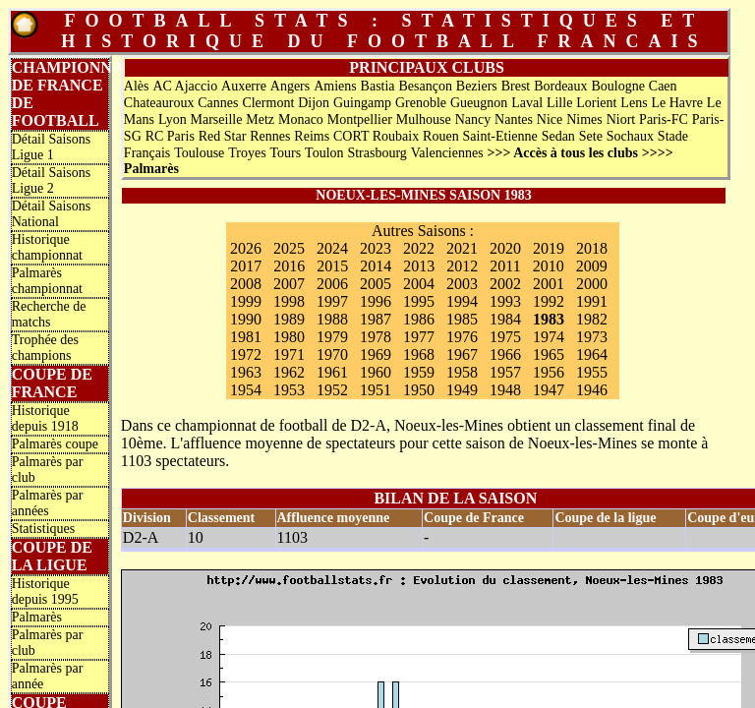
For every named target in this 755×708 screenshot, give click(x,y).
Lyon (172, 119)
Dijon (313, 102)
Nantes (513, 119)
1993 (505, 301)
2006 (332, 283)
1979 (332, 336)
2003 (462, 283)
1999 (245, 301)
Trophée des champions (45, 347)
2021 (462, 248)
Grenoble (420, 102)
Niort (621, 119)
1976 (462, 336)
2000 (592, 283)
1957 (505, 372)
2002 (505, 283)
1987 (375, 319)
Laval (527, 102)
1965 (548, 354)
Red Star (223, 136)
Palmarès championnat (47, 281)
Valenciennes (447, 153)
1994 (462, 301)
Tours (286, 153)
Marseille (217, 119)
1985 (462, 319)
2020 (505, 248)
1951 (375, 390)
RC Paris (170, 136)
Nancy (473, 119)
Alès (136, 86)
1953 (289, 390)
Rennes (270, 136)
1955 (592, 372)
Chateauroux (159, 102)
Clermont (268, 102)
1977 (419, 336)
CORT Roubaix (376, 136)
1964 (592, 354)
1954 (245, 390)
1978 (375, 336)
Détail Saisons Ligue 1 (51, 147)
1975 (505, 336)
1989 (289, 319)
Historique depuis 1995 (45, 591)
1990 (245, 319)
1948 (505, 390)
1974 (548, 336)
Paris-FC (663, 119)
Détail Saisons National (51, 214)
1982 (592, 319)
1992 (548, 301)
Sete (591, 136)
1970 (332, 354)
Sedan (558, 136)
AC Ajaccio (184, 86)
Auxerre (243, 86)
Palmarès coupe (55, 444)
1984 (505, 319)
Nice (549, 119)
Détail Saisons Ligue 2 (51, 180)
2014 (375, 266)
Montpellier (359, 119)
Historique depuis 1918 (45, 418)
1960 (375, 372)
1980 (289, 336)
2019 (548, 248)
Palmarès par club (48, 469)
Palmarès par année (48, 676)
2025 (289, 248)
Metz (260, 119)
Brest (516, 86)
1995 (419, 301)
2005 (375, 283)
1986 (419, 319)
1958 (462, 372)
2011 (505, 266)
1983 (548, 319)
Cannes (218, 102)
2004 (419, 283)
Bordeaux (560, 86)
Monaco (300, 119)
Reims (311, 136)
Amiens (335, 86)
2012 (462, 266)
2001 (548, 283)
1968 (419, 354)
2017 (245, 266)
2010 (548, 266)
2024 (332, 248)
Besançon (424, 86)
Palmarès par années (48, 503)
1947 (548, 390)
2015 (332, 266)
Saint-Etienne (500, 136)
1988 (332, 319)
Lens (633, 102)
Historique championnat (47, 247)
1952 (332, 390)
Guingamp (362, 102)
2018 (592, 248)
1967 (462, 354)
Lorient (596, 102)
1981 (245, 336)
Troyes (246, 153)
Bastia (378, 86)
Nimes (584, 119)
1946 (592, 390)
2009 (592, 266)
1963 (245, 372)
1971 (289, 354)
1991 (592, 301)
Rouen (441, 136)
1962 (289, 372)
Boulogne (617, 86)
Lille (559, 102)
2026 (245, 248)
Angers (290, 86)
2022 (419, 248)
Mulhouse (423, 119)
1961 (332, 372)
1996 (375, 301)
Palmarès (37, 617)
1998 (289, 301)
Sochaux (630, 136)
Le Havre (676, 102)
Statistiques (44, 528)
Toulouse (199, 153)
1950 (419, 390)
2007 (289, 283)
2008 (245, 283)
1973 (592, 336)
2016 (289, 266)
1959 (419, 372)
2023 (375, 248)
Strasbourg (376, 153)
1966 (505, 354)
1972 (245, 354)
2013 (419, 266)
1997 (332, 301)
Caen (663, 86)
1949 (462, 390)
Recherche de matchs (49, 314)
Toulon (324, 153)
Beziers (476, 86)
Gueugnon (478, 102)
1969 (375, 354)
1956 (548, 372)
